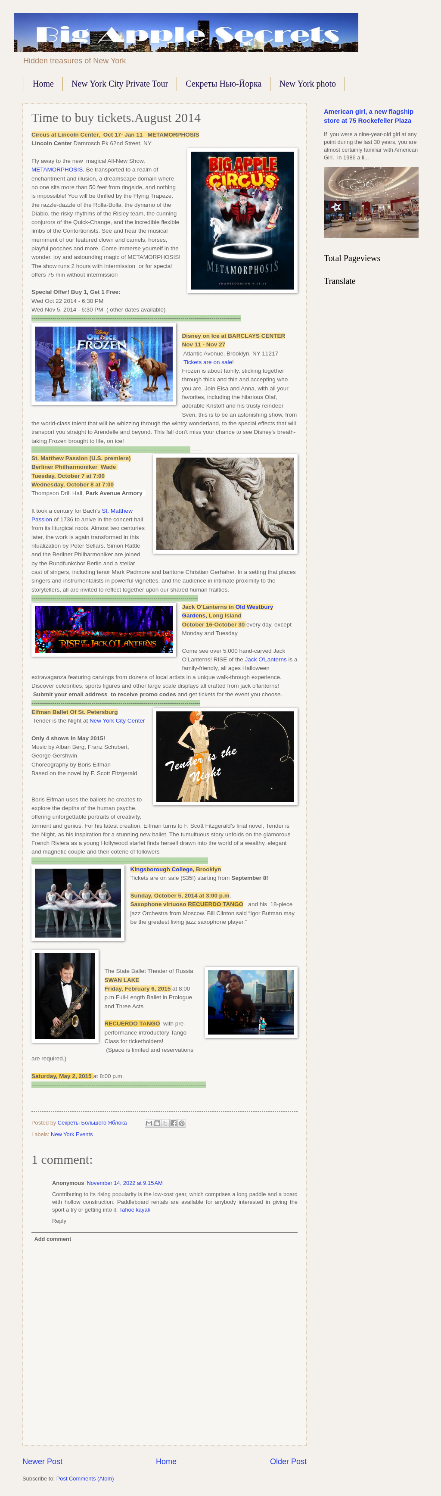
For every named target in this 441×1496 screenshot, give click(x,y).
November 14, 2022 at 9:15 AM (124, 1183)
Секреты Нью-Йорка (223, 83)
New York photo (307, 83)
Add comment (52, 1239)
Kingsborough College (161, 869)
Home (43, 83)
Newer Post (42, 1461)
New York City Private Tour (119, 83)
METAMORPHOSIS (57, 169)
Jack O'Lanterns (266, 659)
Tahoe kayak (134, 1209)
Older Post (288, 1461)
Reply (59, 1221)
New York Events (72, 1134)
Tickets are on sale (207, 362)
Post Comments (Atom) (85, 1478)
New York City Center (116, 720)
